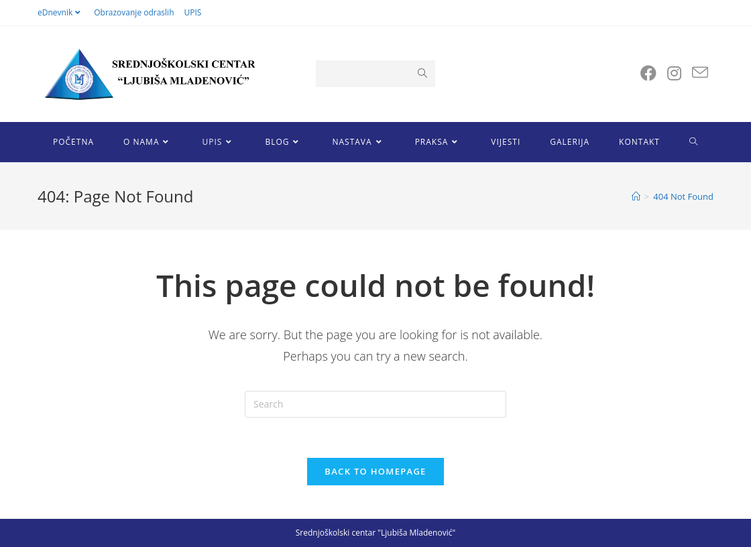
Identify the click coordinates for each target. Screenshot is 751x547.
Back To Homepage (375, 471)
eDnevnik (61, 12)
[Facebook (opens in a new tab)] (648, 73)
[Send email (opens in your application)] (700, 72)
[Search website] (694, 142)
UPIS (193, 12)
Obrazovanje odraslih (134, 12)
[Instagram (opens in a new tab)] (674, 73)
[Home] (636, 196)
